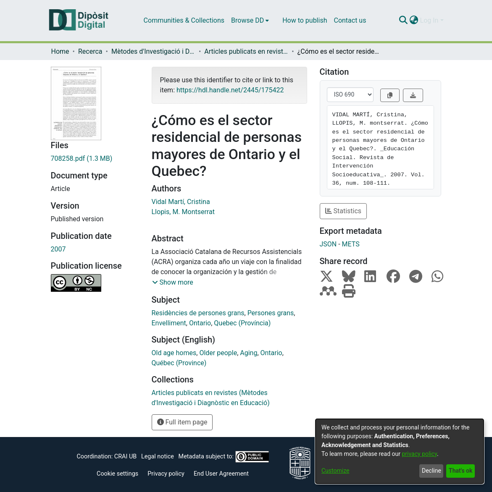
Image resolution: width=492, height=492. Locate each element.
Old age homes (174, 353)
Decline (431, 470)
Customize (335, 470)
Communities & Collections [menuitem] (184, 20)
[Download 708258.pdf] (95, 159)
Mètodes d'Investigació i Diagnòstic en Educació (153, 51)
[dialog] (400, 451)
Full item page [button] (182, 422)
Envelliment (169, 323)
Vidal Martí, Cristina (181, 202)
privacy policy (419, 453)
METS (351, 244)
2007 (58, 249)
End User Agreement (221, 473)
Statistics (343, 211)
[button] (173, 282)
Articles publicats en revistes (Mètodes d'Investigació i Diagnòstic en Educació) (246, 51)
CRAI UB (125, 456)
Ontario (200, 323)
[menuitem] (250, 20)
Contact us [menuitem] (350, 20)
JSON (328, 244)
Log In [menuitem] (429, 20)
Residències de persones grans (198, 313)
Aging (248, 353)
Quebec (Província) (242, 323)
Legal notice (157, 456)
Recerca (90, 51)
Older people (218, 353)
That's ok (460, 470)
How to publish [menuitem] (304, 20)
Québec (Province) (179, 363)
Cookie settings (117, 473)
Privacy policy (165, 473)
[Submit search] (403, 21)
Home (60, 51)
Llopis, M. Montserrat (183, 212)
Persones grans (270, 313)
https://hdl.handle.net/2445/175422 (230, 90)
